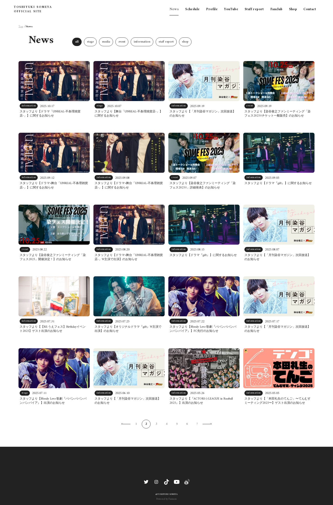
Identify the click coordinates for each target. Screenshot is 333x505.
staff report (166, 42)
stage (90, 42)
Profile (212, 9)
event (121, 42)
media (106, 42)
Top (20, 26)
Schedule (192, 9)
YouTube (231, 9)
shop (185, 42)
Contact (309, 9)
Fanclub (276, 9)
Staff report (254, 9)
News (174, 9)
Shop (293, 9)
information (142, 42)
